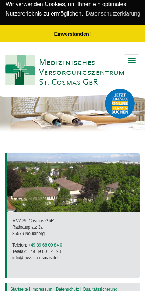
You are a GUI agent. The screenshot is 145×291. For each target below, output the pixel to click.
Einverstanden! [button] (72, 34)
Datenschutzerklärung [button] (113, 14)
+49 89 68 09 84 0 (45, 244)
